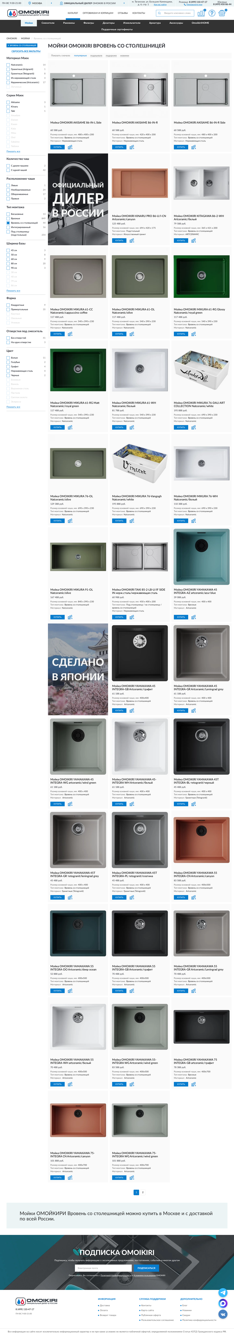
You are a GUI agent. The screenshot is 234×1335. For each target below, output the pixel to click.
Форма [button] (11, 298)
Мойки (29, 23)
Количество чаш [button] (17, 159)
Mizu (13, 133)
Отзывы (123, 13)
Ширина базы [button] (16, 243)
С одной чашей (19, 170)
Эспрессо (16, 402)
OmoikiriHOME (200, 23)
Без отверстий (18, 338)
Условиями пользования (145, 1275)
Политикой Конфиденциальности (116, 1275)
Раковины (69, 23)
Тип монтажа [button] (15, 207)
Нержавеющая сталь (22, 371)
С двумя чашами (19, 166)
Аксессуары (176, 23)
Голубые (15, 362)
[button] (193, 4)
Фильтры (89, 23)
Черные (15, 375)
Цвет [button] (9, 351)
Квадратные (17, 305)
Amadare (15, 115)
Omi (13, 137)
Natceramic (17, 65)
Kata (13, 129)
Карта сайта (147, 1310)
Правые (15, 199)
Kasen (14, 124)
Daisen (14, 120)
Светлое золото (19, 397)
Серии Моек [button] (15, 95)
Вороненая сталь (20, 388)
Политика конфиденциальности (199, 1320)
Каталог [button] (73, 13)
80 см (14, 264)
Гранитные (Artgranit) (22, 69)
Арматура (155, 23)
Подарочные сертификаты (117, 29)
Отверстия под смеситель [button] (24, 331)
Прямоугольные (19, 309)
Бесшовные (17, 214)
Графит (15, 367)
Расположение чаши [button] (20, 178)
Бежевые (15, 380)
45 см (14, 250)
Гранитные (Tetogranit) (22, 74)
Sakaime (15, 142)
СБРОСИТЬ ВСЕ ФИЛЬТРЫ (26, 51)
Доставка (105, 1305)
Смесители (48, 23)
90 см (14, 268)
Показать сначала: (60, 56)
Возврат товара (108, 1315)
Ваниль (15, 384)
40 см (14, 277)
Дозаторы (109, 23)
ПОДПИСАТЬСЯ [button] (146, 1268)
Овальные (16, 318)
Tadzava (15, 146)
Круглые (15, 314)
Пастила (15, 393)
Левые (14, 185)
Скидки (186, 1315)
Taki (13, 111)
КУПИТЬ (57, 147)
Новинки (187, 1310)
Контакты (138, 13)
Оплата (104, 1310)
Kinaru (14, 107)
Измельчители (131, 23)
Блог (184, 1305)
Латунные (16, 87)
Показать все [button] (13, 151)
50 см (14, 255)
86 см (14, 285)
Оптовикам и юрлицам (98, 13)
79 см (14, 281)
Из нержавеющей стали (23, 78)
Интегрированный (20, 227)
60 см (14, 259)
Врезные (15, 218)
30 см (14, 272)
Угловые (15, 323)
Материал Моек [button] (17, 58)
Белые (14, 358)
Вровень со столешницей (24, 223)
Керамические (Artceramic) (25, 82)
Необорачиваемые (21, 190)
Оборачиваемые (19, 194)
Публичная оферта (151, 1315)
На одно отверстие (21, 342)
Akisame (15, 102)
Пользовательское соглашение (157, 1320)
